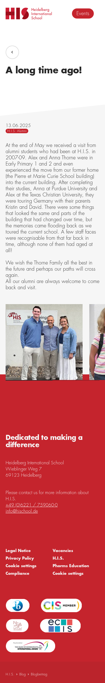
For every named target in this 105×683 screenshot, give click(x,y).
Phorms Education (71, 566)
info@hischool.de (22, 511)
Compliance (17, 573)
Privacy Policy (20, 558)
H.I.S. (58, 558)
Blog (22, 674)
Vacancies (63, 551)
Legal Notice (18, 551)
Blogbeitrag (39, 674)
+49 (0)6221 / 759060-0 (32, 505)
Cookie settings (21, 566)
